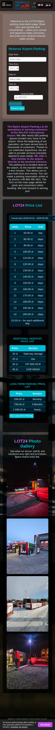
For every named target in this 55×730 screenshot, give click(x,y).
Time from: (14, 64)
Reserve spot (17, 108)
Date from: (14, 54)
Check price (15, 104)
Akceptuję (45, 724)
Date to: (12, 74)
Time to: (12, 84)
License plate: (27, 94)
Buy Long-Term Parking (21, 416)
